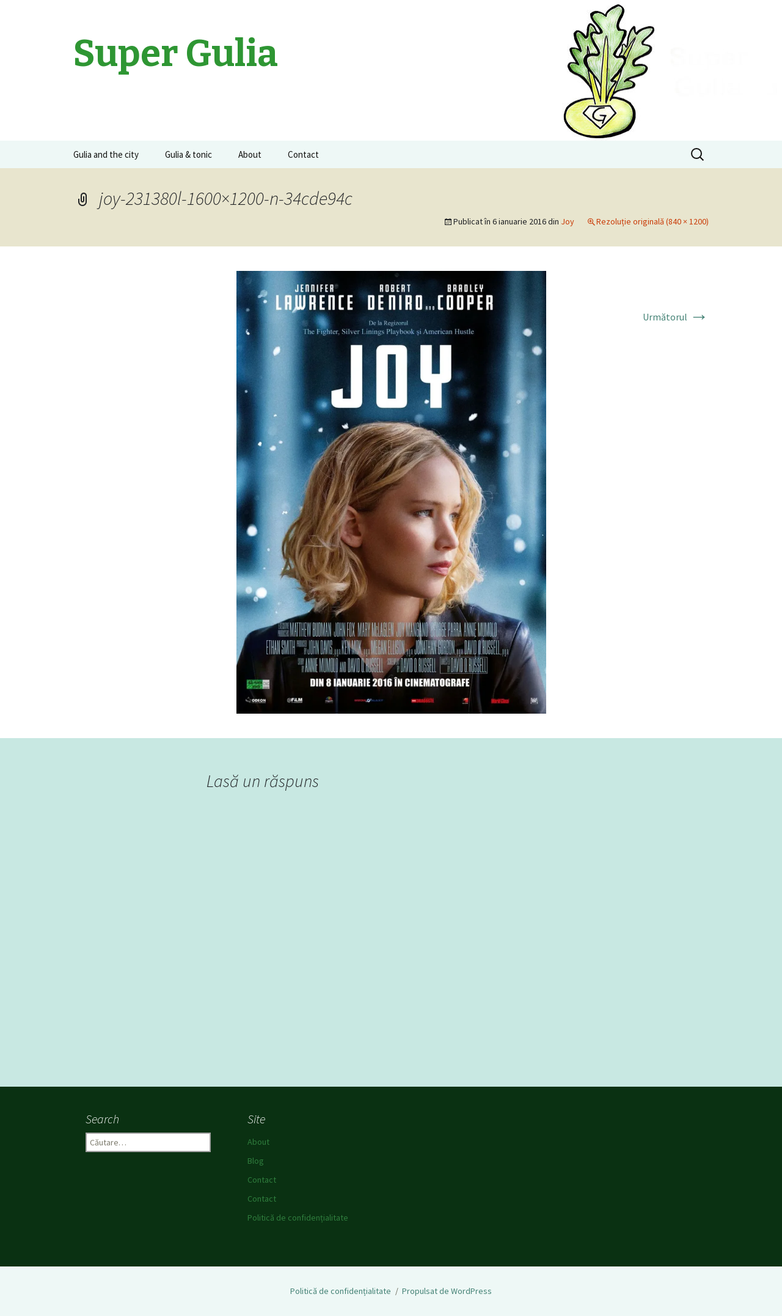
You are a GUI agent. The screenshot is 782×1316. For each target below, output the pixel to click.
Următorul (676, 317)
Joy (567, 221)
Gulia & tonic (188, 154)
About (249, 154)
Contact (303, 154)
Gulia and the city (106, 154)
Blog (255, 1160)
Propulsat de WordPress (447, 1290)
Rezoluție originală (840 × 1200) (652, 221)
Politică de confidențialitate (297, 1217)
